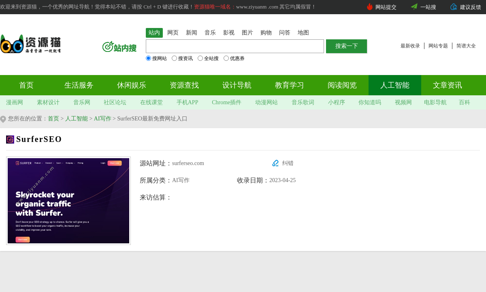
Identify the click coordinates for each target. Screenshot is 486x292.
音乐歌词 (303, 102)
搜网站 (156, 58)
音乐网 (81, 102)
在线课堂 (151, 102)
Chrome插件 (226, 102)
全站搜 (208, 58)
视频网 (403, 102)
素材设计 (48, 102)
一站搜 (428, 7)
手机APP (187, 102)
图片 (247, 33)
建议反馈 (470, 7)
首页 (26, 85)
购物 (266, 33)
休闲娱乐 (131, 85)
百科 (464, 102)
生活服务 (79, 85)
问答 (284, 33)
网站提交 (385, 7)
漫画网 (14, 102)
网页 (173, 33)
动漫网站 (266, 102)
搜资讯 (182, 58)
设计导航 (237, 85)
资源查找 (184, 85)
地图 (303, 33)
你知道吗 (369, 102)
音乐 (210, 33)
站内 (154, 33)
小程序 (336, 102)
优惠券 (234, 58)
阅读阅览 (342, 85)
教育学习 (289, 85)
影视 (228, 33)
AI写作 (102, 119)
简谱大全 (466, 46)
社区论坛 (115, 102)
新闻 (191, 33)
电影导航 (435, 102)
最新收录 (410, 46)
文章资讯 (447, 85)
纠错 (288, 163)
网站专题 (438, 46)
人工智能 (394, 85)
